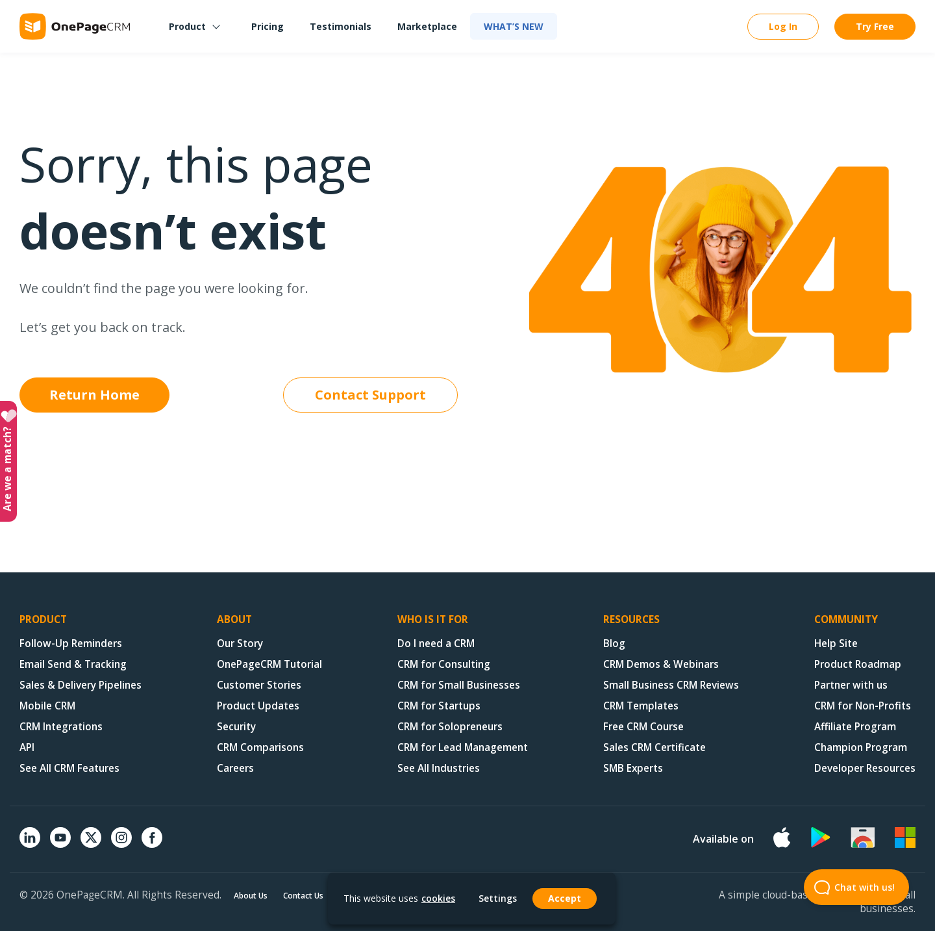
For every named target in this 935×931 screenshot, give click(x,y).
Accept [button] (564, 898)
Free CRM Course (643, 726)
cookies (438, 898)
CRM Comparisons (260, 747)
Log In (783, 26)
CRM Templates (641, 706)
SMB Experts (633, 768)
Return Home (94, 394)
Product (187, 26)
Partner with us (851, 685)
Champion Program (860, 747)
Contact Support (370, 394)
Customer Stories (259, 685)
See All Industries (438, 768)
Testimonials (340, 26)
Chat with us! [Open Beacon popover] (849, 887)
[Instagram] (121, 844)
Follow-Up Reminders (70, 643)
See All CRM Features (69, 768)
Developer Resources (865, 768)
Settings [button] (498, 898)
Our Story (240, 643)
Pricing (267, 26)
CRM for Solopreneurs (450, 726)
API (26, 747)
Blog (614, 643)
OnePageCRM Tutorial (269, 664)
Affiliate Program (855, 726)
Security (236, 726)
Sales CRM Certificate (654, 747)
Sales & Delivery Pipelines (80, 685)
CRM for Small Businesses (458, 685)
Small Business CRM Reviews (671, 685)
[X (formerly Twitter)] (91, 849)
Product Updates (258, 706)
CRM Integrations (61, 726)
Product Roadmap (857, 664)
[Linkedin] (29, 844)
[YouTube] (60, 844)
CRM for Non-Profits (862, 706)
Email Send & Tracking (73, 664)
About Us (251, 895)
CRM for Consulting (443, 664)
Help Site (836, 643)
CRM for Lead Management (462, 747)
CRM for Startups (438, 706)
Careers (235, 768)
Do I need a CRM (436, 643)
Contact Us (303, 895)
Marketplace (427, 26)
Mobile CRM (47, 706)
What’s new (513, 26)
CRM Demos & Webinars (661, 664)
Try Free (875, 26)
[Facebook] (152, 844)
